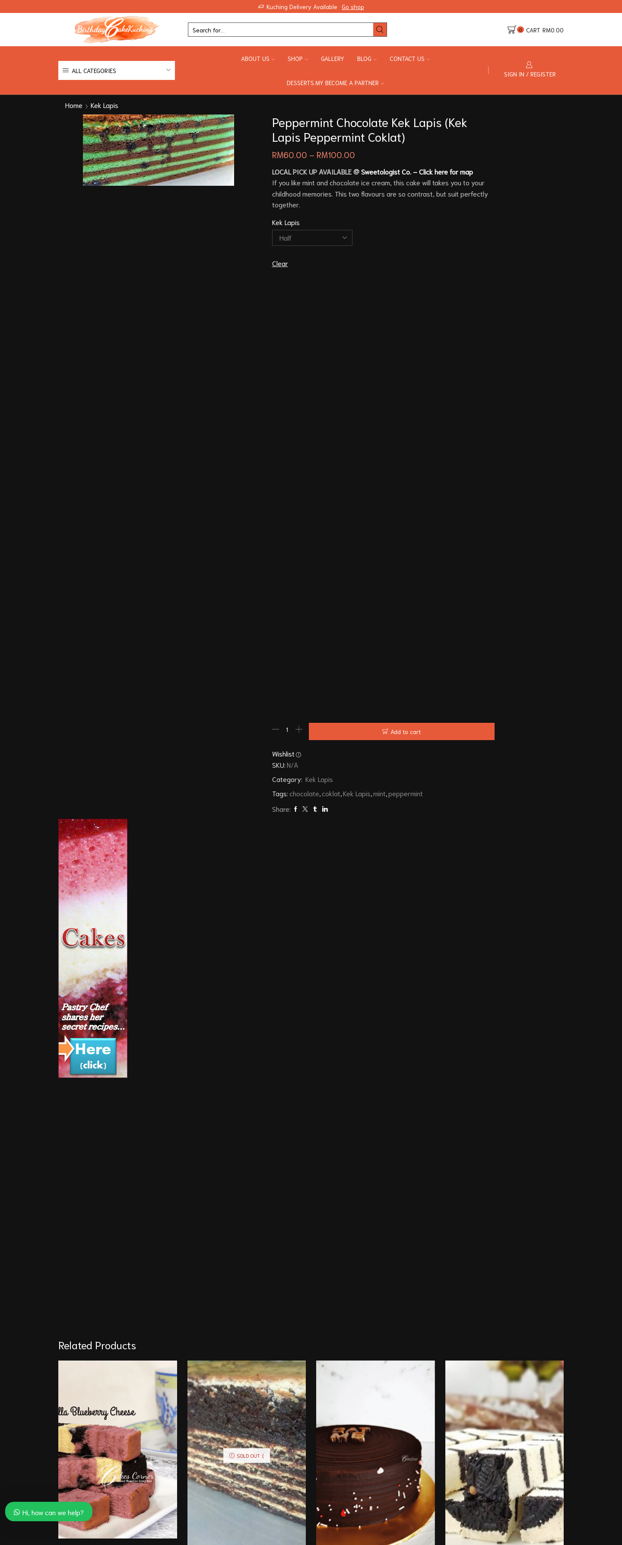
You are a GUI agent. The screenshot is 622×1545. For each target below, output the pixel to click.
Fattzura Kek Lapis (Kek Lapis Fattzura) (117, 1353)
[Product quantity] (229, 821)
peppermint (347, 881)
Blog (367, 58)
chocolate (246, 881)
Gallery (332, 58)
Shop (298, 58)
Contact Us (410, 58)
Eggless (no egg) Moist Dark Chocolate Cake (375, 1370)
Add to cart (320, 821)
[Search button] (380, 29)
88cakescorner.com (131, 1539)
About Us (258, 58)
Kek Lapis (104, 104)
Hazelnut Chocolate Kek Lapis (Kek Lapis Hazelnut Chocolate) (246, 1370)
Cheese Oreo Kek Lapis (504, 1365)
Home (74, 104)
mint (321, 881)
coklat (272, 881)
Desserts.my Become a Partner (335, 82)
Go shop (353, 6)
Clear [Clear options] (222, 288)
